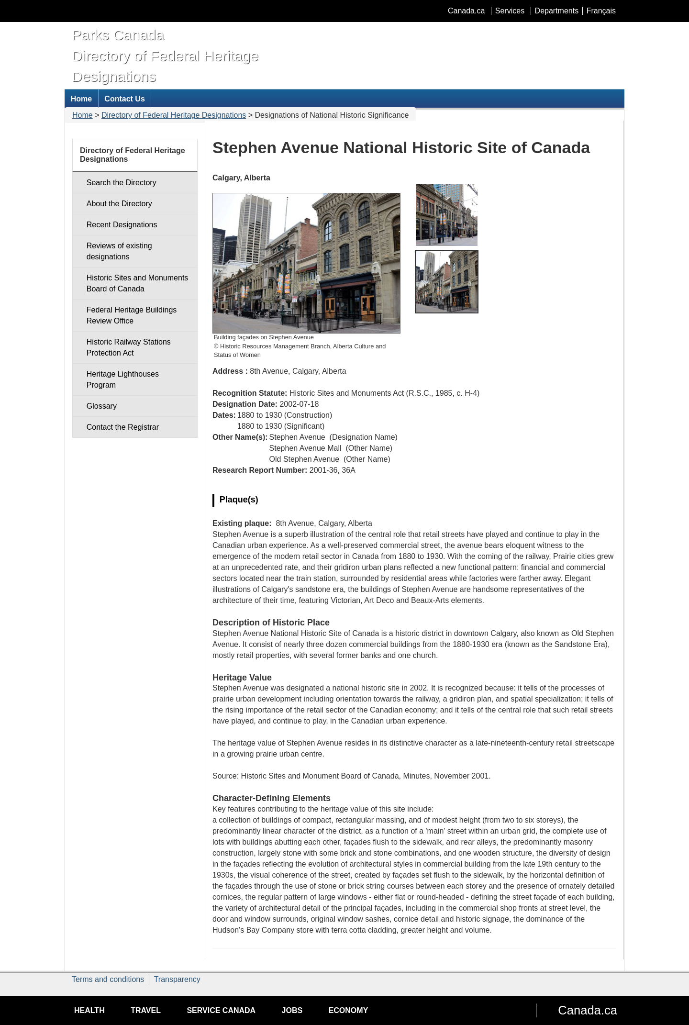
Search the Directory (121, 182)
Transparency (177, 979)
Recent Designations (122, 225)
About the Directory (119, 204)
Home (82, 115)
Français (601, 11)
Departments (557, 11)
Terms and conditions (108, 979)
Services (509, 11)
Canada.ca (466, 11)
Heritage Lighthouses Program (123, 379)
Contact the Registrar (123, 427)
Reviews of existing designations (119, 251)
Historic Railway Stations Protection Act (129, 347)
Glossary (102, 406)
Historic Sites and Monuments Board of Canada (138, 283)
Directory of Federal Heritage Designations (173, 115)
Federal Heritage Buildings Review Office (132, 315)
